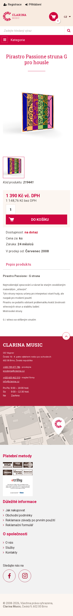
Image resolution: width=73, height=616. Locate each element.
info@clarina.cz (11, 381)
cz (66, 16)
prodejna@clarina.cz (14, 371)
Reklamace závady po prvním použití (30, 520)
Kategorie (18, 40)
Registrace (15, 4)
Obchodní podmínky (18, 515)
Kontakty (11, 552)
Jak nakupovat (15, 510)
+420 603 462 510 (11, 377)
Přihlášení (35, 4)
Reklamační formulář (19, 525)
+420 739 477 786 (11, 367)
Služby (10, 547)
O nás (9, 542)
